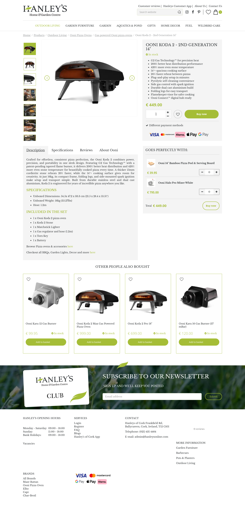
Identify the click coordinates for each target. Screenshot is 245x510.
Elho (26, 488)
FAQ (76, 429)
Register (79, 426)
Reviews (86, 150)
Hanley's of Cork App (87, 436)
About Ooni (108, 150)
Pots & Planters (185, 458)
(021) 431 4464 (147, 431)
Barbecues (182, 452)
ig (187, 12)
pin (198, 12)
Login (77, 423)
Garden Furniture (187, 447)
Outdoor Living (185, 463)
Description (35, 150)
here (70, 246)
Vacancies (29, 443)
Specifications (62, 150)
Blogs (77, 433)
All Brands (29, 478)
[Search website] (160, 12)
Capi (26, 492)
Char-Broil (29, 495)
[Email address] (152, 396)
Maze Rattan (30, 481)
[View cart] (218, 12)
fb (193, 12)
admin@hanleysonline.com (151, 436)
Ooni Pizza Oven (33, 485)
